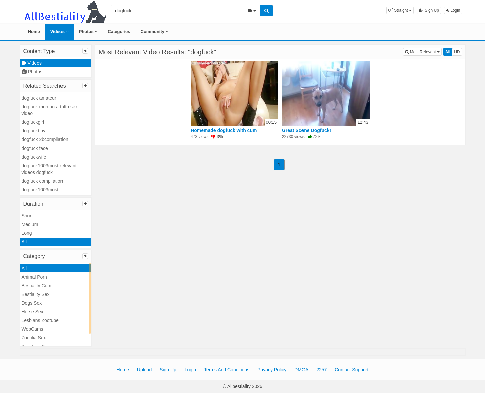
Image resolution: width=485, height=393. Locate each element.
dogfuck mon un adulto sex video (50, 110)
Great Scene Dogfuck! (306, 130)
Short (27, 215)
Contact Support (351, 369)
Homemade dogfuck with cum (224, 130)
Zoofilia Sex (34, 337)
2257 (321, 369)
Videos (59, 31)
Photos (88, 31)
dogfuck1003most (40, 189)
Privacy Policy (271, 369)
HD (457, 52)
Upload (144, 369)
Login (453, 10)
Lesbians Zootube (40, 320)
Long (27, 233)
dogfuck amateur (39, 98)
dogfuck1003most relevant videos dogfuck (49, 169)
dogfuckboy (34, 130)
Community (154, 31)
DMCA (301, 369)
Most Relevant (423, 51)
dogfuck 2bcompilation (45, 139)
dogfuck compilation (42, 181)
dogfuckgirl (33, 122)
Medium (30, 224)
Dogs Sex (32, 303)
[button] (400, 10)
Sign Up (429, 10)
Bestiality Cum (36, 285)
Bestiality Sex (36, 294)
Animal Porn (34, 277)
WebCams (32, 329)
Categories (119, 31)
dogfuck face (35, 148)
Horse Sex (32, 311)
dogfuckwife (34, 157)
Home (34, 31)
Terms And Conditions (226, 369)
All (24, 241)
